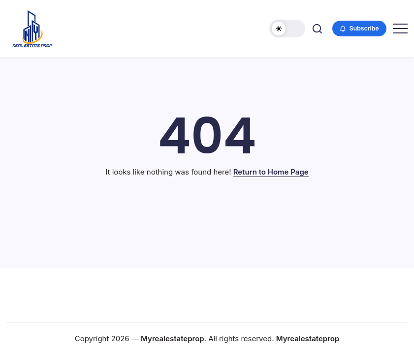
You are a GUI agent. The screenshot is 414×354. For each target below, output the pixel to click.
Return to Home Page (271, 172)
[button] (287, 28)
